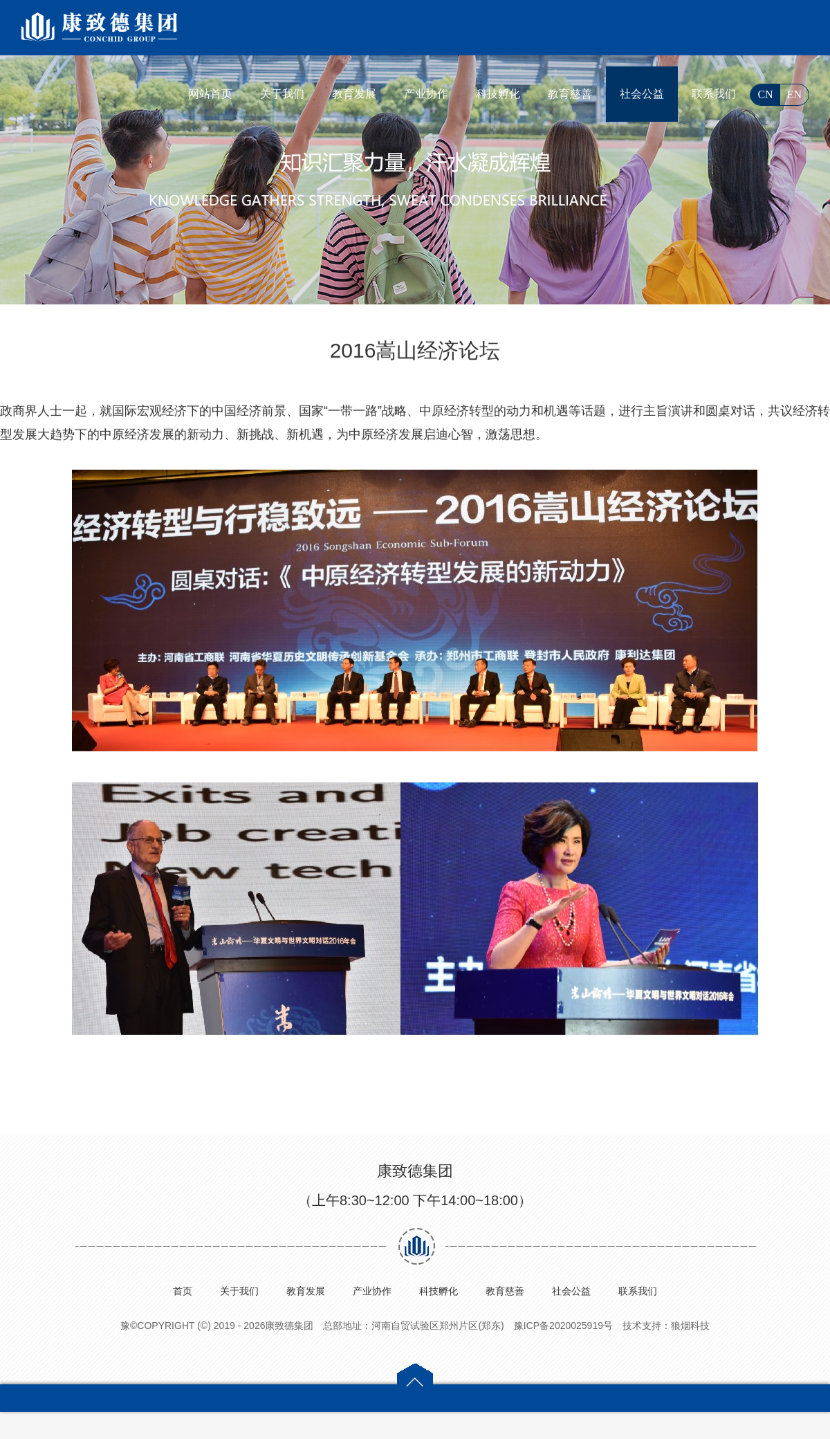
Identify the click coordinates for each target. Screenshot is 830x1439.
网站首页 (210, 94)
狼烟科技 (690, 1325)
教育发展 (354, 94)
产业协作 (426, 94)
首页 (182, 1290)
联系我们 (714, 94)
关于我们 (282, 94)
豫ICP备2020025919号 (563, 1325)
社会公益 (642, 94)
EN (794, 94)
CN (765, 94)
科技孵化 (498, 94)
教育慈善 (570, 94)
